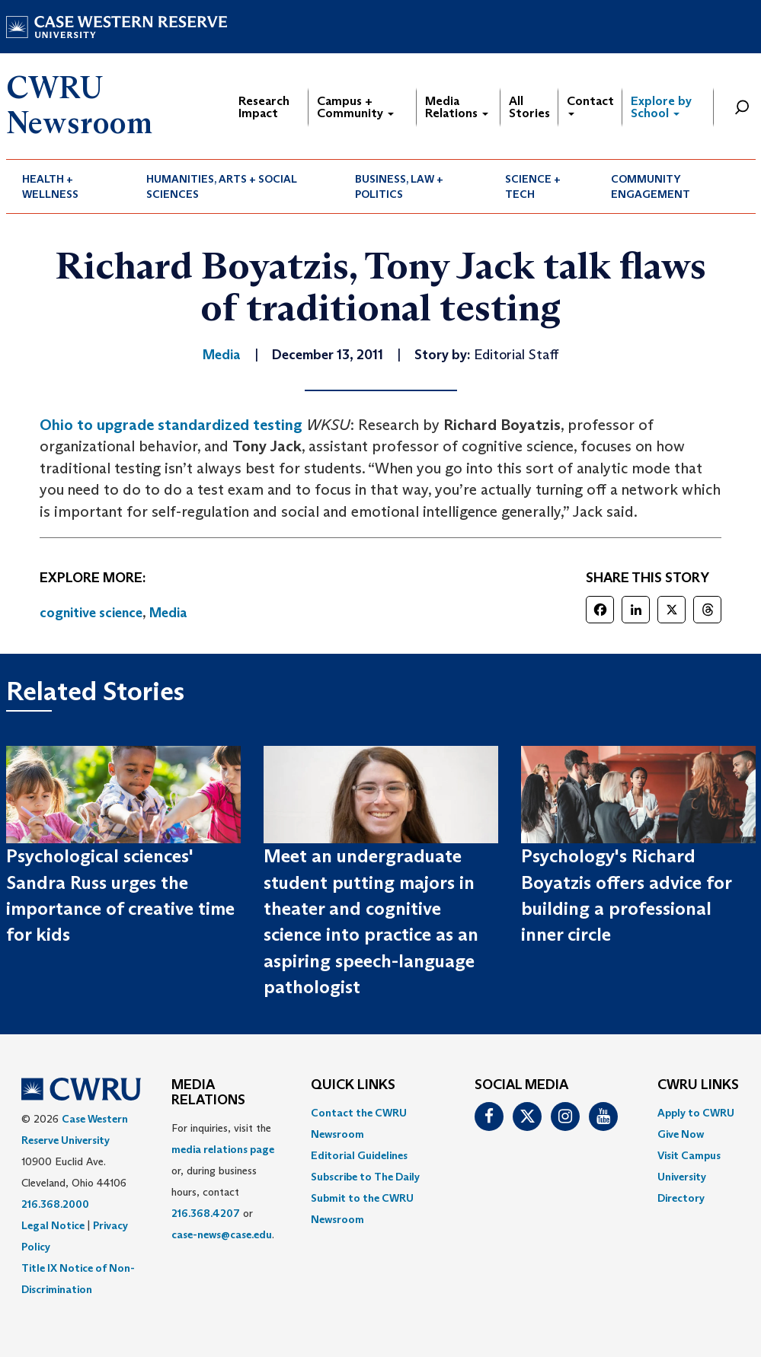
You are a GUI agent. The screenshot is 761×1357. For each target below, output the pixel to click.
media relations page (222, 1149)
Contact (590, 105)
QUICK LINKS (353, 1085)
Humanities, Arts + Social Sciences (221, 186)
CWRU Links (698, 1085)
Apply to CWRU (695, 1113)
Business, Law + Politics (399, 186)
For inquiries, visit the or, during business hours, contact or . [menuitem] (222, 1181)
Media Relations (456, 107)
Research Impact (263, 107)
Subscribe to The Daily (365, 1176)
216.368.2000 (55, 1204)
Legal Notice (53, 1225)
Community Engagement (650, 186)
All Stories (529, 107)
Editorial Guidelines (359, 1155)
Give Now (680, 1134)
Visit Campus (689, 1155)
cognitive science (91, 612)
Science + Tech (533, 186)
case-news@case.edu (221, 1234)
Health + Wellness (50, 186)
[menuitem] (68, 186)
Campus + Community (355, 107)
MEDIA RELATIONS (208, 1093)
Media (168, 612)
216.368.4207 (205, 1213)
